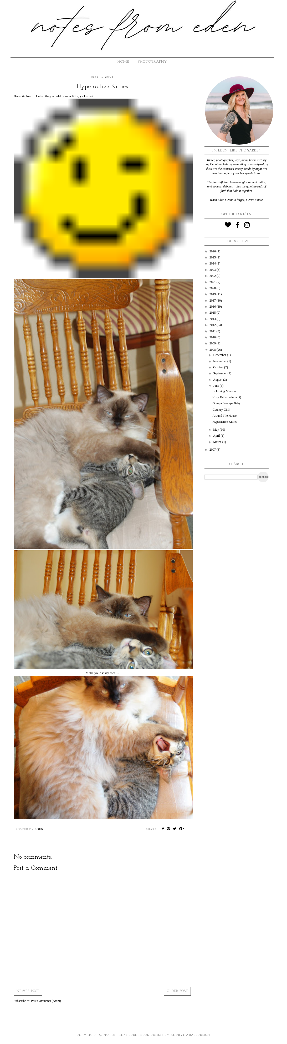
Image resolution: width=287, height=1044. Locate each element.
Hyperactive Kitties (224, 422)
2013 (213, 319)
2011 (213, 331)
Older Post (177, 991)
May (216, 429)
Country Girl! (221, 409)
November (220, 361)
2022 (213, 276)
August (218, 379)
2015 (213, 312)
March (217, 442)
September (220, 373)
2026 (213, 251)
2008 (213, 350)
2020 (213, 288)
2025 (213, 257)
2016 (213, 306)
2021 (213, 282)
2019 (213, 294)
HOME (123, 62)
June (216, 386)
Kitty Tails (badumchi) (226, 397)
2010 (213, 337)
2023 (213, 270)
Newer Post (28, 991)
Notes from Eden (121, 1035)
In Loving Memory (224, 391)
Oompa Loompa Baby (226, 403)
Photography (152, 62)
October (218, 367)
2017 (213, 300)
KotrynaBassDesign (190, 1035)
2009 (213, 343)
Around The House (224, 415)
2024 (213, 263)
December (220, 355)
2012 (213, 325)
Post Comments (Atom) (46, 1001)
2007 (213, 449)
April (217, 435)
